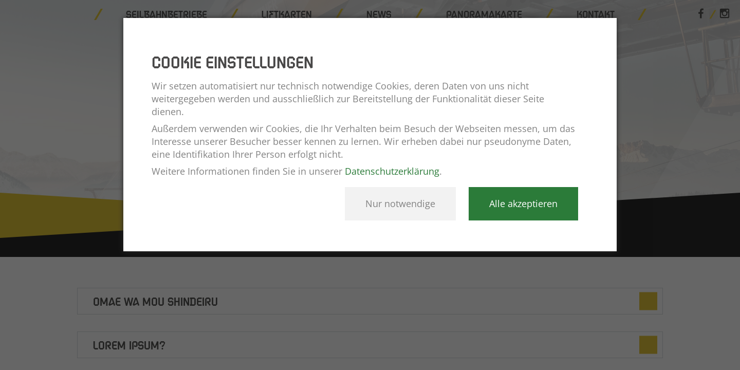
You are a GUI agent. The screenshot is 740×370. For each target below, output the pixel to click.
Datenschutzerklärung (392, 171)
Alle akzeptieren (523, 203)
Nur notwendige (400, 203)
